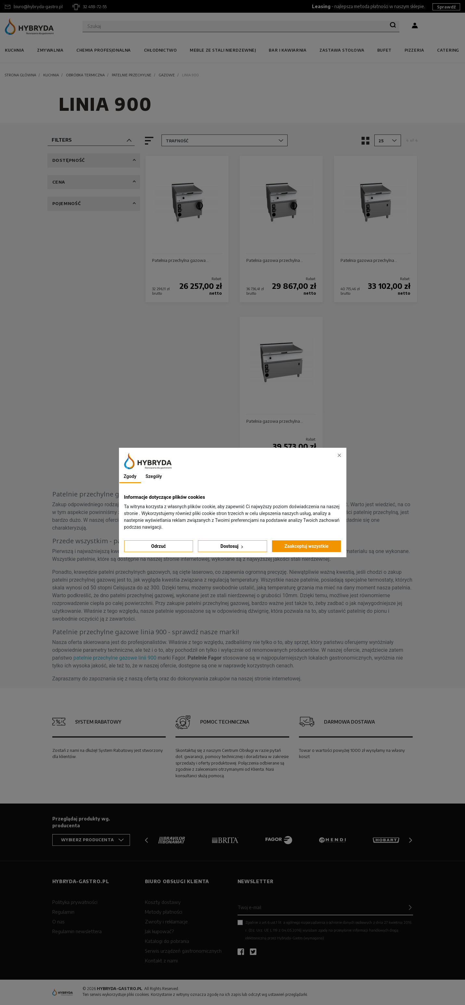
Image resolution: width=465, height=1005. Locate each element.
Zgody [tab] (130, 476)
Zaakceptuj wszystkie (306, 546)
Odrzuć (158, 546)
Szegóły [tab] (154, 476)
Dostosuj (233, 546)
